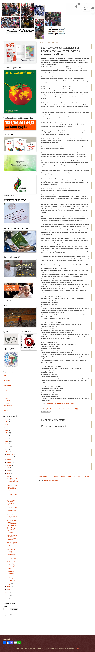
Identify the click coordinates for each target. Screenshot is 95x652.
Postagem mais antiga (83, 476)
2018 (7, 441)
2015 (7, 449)
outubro (9, 459)
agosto (9, 465)
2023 (7, 427)
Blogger (77, 648)
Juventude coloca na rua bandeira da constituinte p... (12, 495)
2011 (7, 598)
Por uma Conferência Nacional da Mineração (11, 571)
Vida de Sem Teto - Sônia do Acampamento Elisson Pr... (12, 510)
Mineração (6, 403)
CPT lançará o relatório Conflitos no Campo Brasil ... (12, 502)
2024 (7, 424)
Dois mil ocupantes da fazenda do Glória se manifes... (12, 545)
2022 (7, 430)
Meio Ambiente (7, 400)
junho (8, 470)
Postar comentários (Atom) (51, 480)
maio (8, 473)
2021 (7, 433)
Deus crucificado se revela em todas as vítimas (12, 516)
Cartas (5, 378)
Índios (5, 390)
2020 (7, 435)
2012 (7, 595)
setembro (10, 462)
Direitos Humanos (8, 380)
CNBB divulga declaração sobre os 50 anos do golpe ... (12, 564)
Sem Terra (6, 408)
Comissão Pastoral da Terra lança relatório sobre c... (12, 488)
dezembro (10, 454)
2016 (7, 446)
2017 (7, 443)
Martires (5, 398)
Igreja (5, 388)
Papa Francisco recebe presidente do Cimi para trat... (12, 552)
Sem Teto (6, 410)
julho (8, 468)
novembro (10, 457)
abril (8, 476)
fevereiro (9, 586)
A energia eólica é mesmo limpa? (12, 557)
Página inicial (66, 476)
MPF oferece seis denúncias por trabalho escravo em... (12, 481)
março (9, 584)
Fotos (5, 383)
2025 (7, 422)
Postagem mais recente (48, 476)
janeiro (9, 589)
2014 (7, 452)
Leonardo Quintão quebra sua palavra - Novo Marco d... (12, 537)
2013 (7, 593)
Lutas (47, 414)
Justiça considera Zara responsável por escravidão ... (12, 523)
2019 (7, 438)
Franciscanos (7, 385)
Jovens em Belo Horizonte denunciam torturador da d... (12, 578)
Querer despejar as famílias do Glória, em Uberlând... (12, 530)
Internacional (7, 393)
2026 (7, 419)
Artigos (5, 375)
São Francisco (7, 405)
